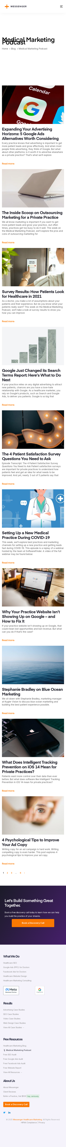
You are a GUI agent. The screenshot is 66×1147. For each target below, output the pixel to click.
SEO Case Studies (11, 1014)
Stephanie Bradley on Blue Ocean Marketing (32, 692)
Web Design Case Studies (14, 1023)
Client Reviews (9, 1092)
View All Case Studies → (13, 1027)
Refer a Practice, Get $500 (14, 1096)
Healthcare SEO (10, 963)
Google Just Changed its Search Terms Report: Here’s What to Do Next (31, 375)
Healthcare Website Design (15, 976)
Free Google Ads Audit (13, 1059)
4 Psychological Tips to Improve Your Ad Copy (30, 842)
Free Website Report (12, 1068)
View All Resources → (12, 1072)
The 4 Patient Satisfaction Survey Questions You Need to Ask (31, 456)
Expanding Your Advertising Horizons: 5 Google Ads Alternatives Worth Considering (30, 134)
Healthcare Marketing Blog (14, 1046)
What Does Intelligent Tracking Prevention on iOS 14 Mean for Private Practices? (29, 767)
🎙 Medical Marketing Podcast (17, 1050)
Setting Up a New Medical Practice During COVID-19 (26, 535)
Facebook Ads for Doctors (14, 972)
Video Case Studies (11, 1018)
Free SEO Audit (9, 1054)
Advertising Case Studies (14, 1010)
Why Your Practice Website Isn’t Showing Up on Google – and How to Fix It (31, 617)
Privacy (42, 1122)
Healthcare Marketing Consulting (17, 980)
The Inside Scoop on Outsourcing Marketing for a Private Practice (32, 215)
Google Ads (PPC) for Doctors (16, 967)
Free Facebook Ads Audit (14, 1063)
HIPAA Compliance (29, 1122)
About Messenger (11, 1087)
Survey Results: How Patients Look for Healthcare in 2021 (33, 294)
